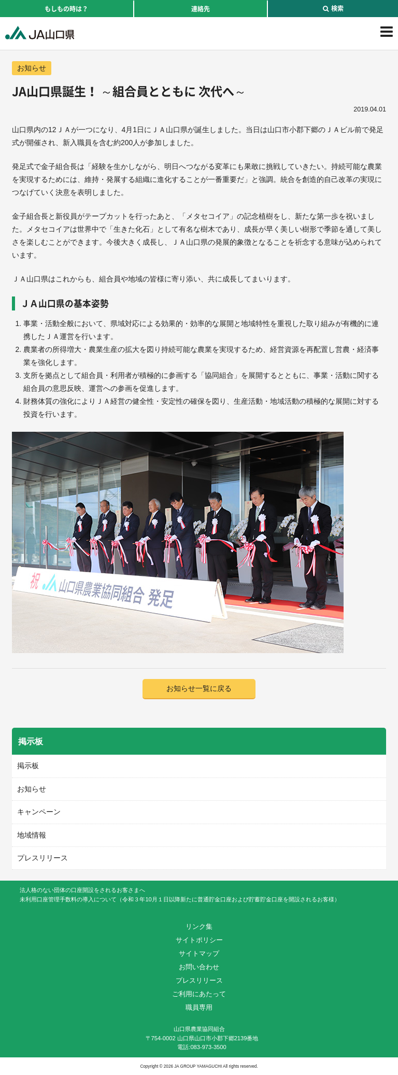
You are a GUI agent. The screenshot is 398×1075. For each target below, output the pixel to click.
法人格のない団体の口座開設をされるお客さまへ (82, 890)
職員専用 (199, 1007)
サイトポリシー (199, 940)
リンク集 (199, 926)
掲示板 (28, 765)
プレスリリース (42, 858)
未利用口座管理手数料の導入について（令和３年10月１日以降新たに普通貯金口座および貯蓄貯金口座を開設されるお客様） (179, 899)
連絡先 (200, 8)
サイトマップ (199, 953)
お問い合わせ (199, 967)
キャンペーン (39, 812)
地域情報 (31, 835)
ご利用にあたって (199, 994)
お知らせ (31, 68)
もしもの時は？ (66, 8)
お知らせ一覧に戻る (199, 688)
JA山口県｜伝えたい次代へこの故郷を (39, 32)
